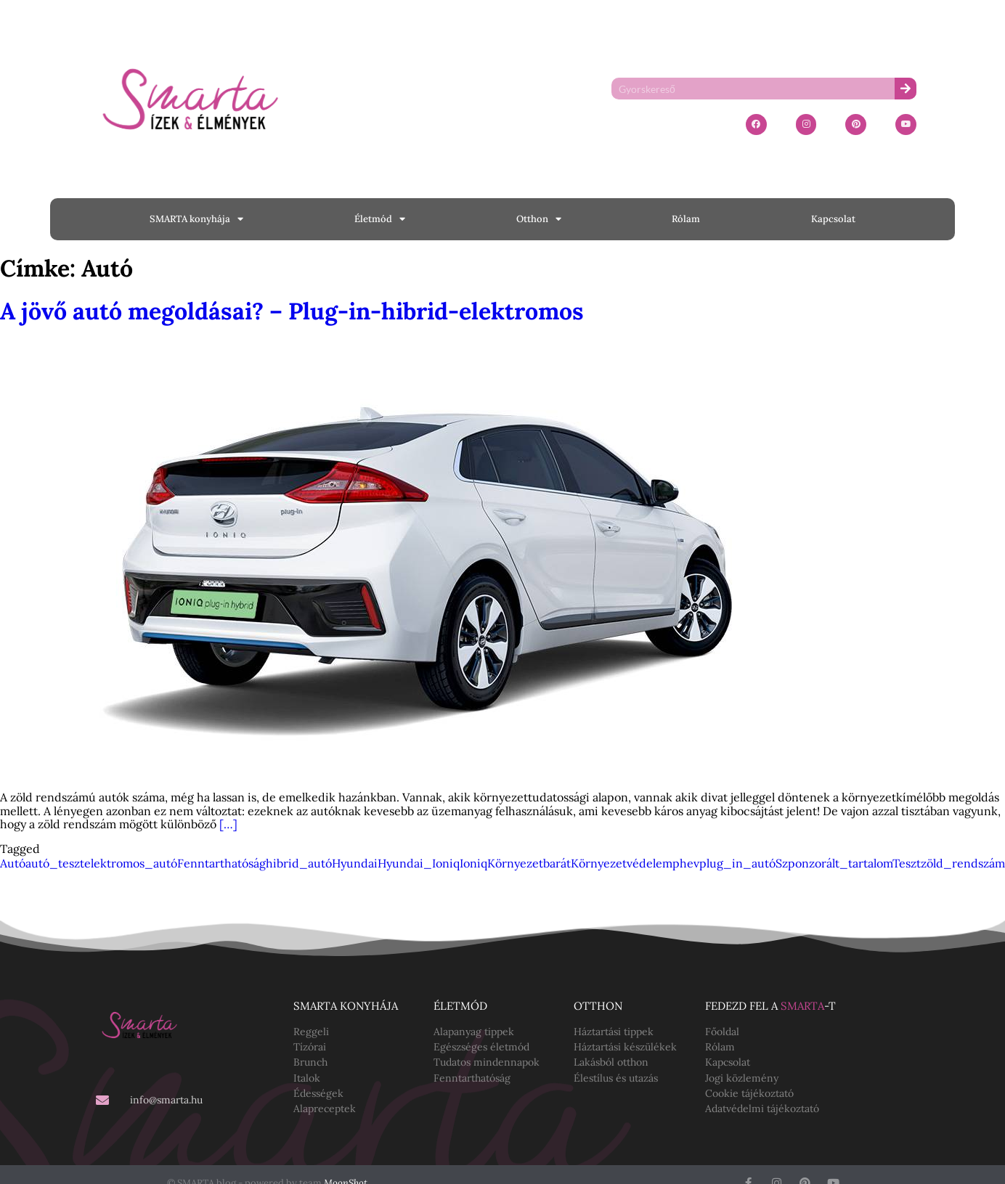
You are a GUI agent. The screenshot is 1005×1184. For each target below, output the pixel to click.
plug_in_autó (737, 863)
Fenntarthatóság (221, 863)
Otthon (538, 219)
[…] (228, 824)
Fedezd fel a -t (770, 1006)
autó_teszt (54, 863)
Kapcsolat (833, 219)
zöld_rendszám (963, 863)
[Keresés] (905, 88)
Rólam (686, 219)
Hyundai (355, 863)
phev (685, 863)
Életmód (379, 219)
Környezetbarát (529, 863)
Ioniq (473, 863)
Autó (12, 863)
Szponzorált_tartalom (834, 863)
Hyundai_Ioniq (419, 863)
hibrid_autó (299, 863)
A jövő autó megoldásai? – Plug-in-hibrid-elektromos (292, 311)
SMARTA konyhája (196, 219)
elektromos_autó (130, 863)
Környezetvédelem (621, 863)
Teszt (906, 863)
